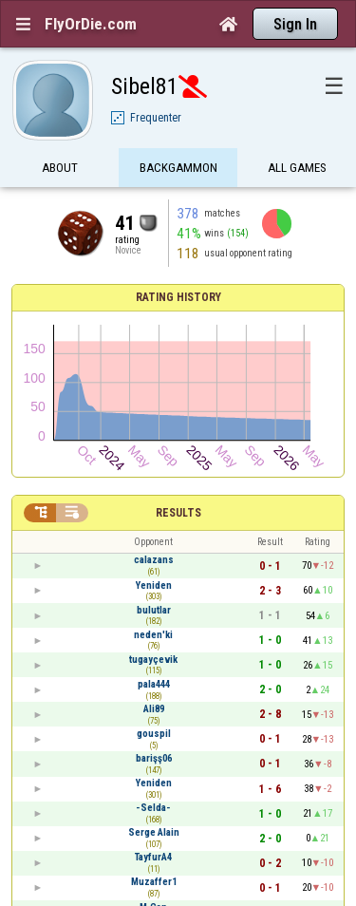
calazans (154, 560)
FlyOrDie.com (91, 23)
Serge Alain (153, 832)
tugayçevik (153, 659)
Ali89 (153, 709)
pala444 (154, 684)
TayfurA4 (153, 857)
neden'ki (153, 635)
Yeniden (154, 585)
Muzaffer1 (154, 882)
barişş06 (154, 758)
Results (178, 512)
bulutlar (154, 610)
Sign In (295, 24)
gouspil (154, 733)
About (60, 168)
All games (297, 168)
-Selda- (153, 808)
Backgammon (178, 168)
